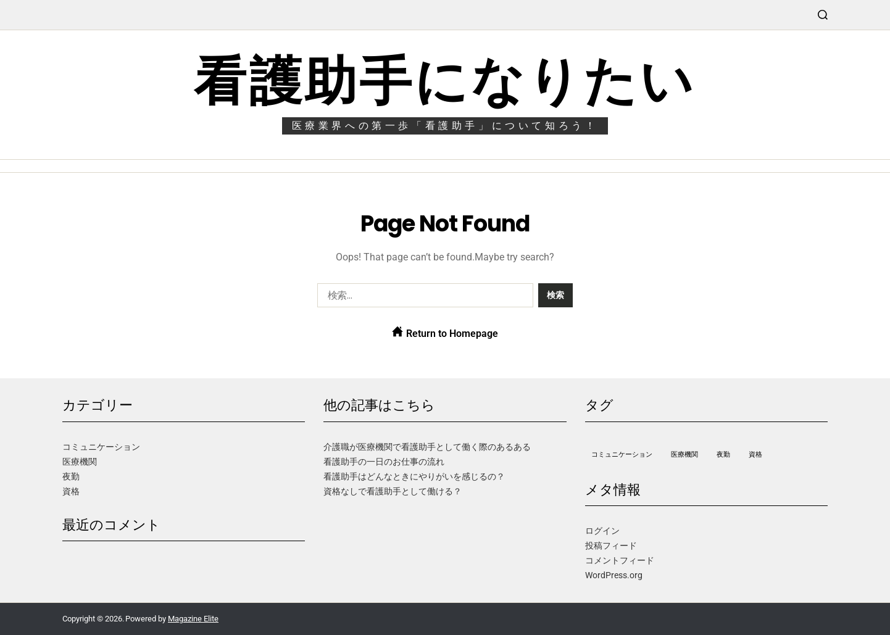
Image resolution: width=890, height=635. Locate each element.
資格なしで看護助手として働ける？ (392, 491)
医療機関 (79, 462)
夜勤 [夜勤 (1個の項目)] (723, 454)
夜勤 (71, 476)
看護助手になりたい (445, 81)
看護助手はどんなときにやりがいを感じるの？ (414, 476)
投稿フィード (611, 545)
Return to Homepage (445, 332)
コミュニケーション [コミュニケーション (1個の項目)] (621, 454)
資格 (71, 491)
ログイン (602, 531)
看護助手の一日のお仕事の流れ (383, 462)
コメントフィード (619, 560)
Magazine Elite (193, 618)
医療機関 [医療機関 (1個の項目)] (684, 454)
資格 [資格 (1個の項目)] (755, 454)
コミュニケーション (101, 447)
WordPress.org (614, 575)
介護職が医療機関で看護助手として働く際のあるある (427, 447)
